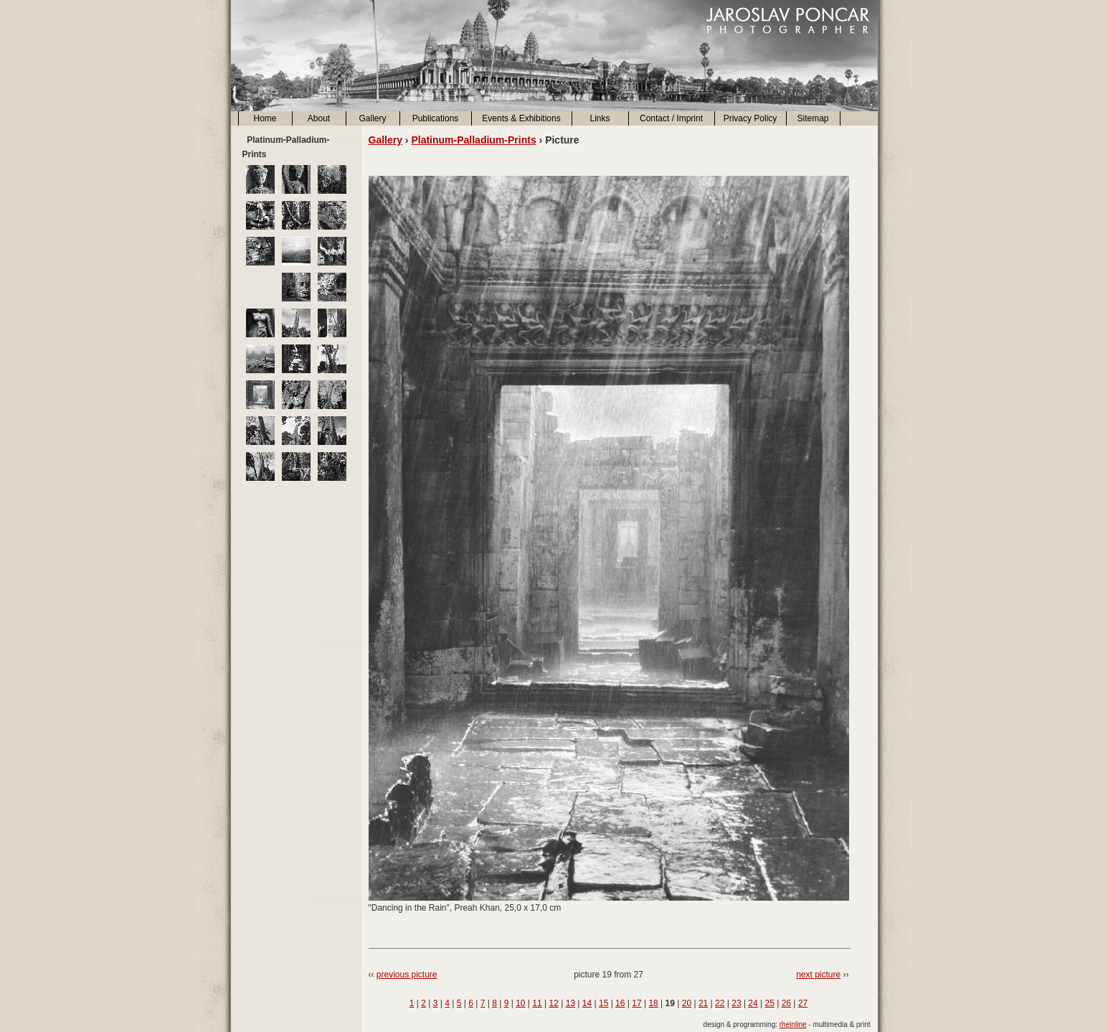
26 (786, 1003)
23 (736, 1003)
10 (520, 1003)
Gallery (372, 118)
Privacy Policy (750, 118)
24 (752, 1003)
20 (686, 1003)
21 (703, 1003)
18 (653, 1003)
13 (570, 1003)
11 (536, 1003)
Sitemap (812, 118)
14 (587, 1003)
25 (770, 1003)
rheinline (793, 1024)
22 (719, 1003)
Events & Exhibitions (521, 118)
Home (264, 118)
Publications (435, 118)
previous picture (407, 975)
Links (599, 118)
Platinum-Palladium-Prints (473, 140)
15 (603, 1003)
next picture (818, 975)
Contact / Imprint (671, 118)
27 (803, 1003)
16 (620, 1003)
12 (553, 1003)
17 (636, 1003)
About (319, 118)
